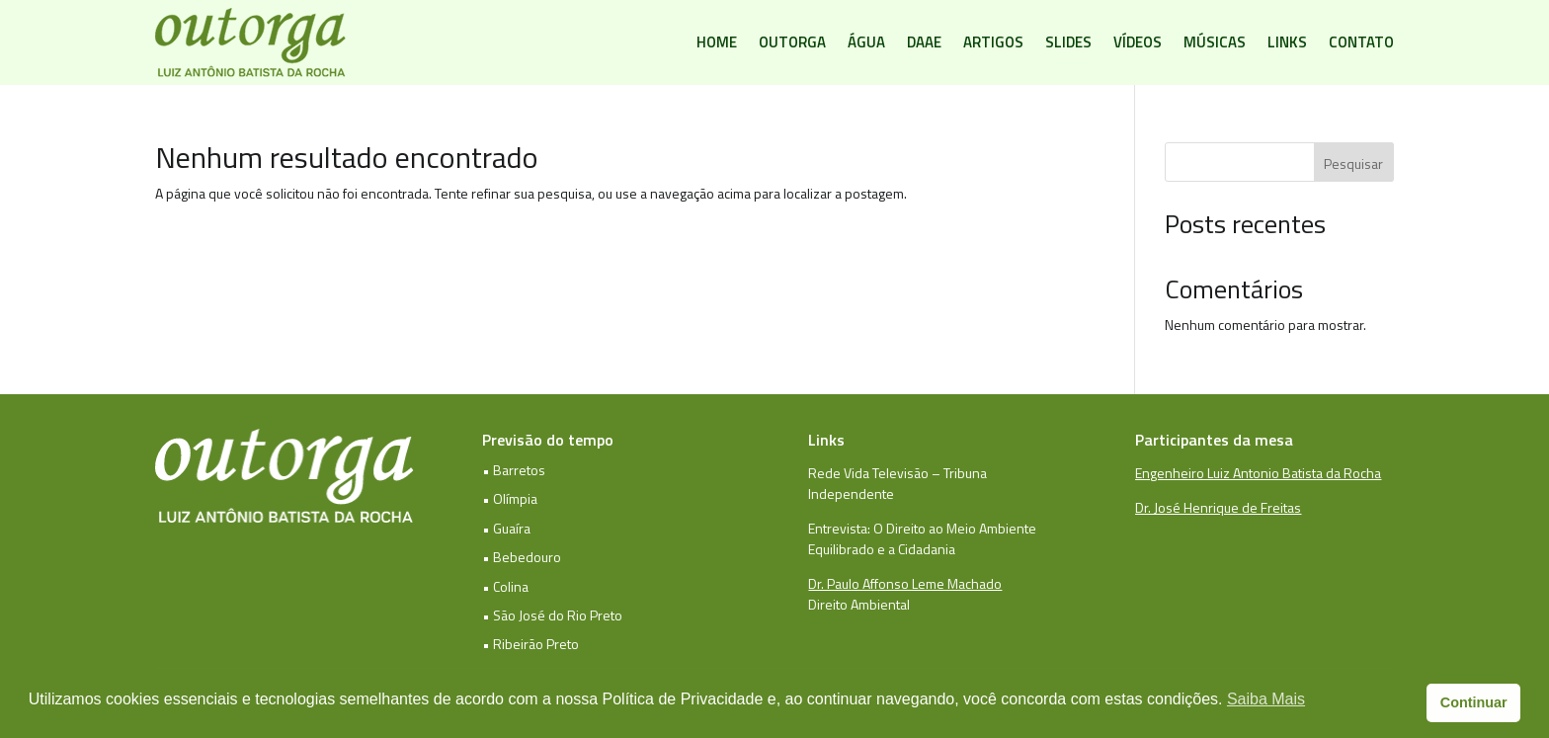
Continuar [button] (1474, 702)
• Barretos (513, 469)
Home (716, 42)
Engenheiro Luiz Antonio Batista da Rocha (1258, 472)
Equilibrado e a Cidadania (881, 548)
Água (866, 42)
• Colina (505, 586)
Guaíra (511, 528)
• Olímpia (509, 498)
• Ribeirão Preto (530, 643)
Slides (1068, 42)
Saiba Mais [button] (1266, 699)
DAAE (924, 42)
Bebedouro (527, 556)
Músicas (1214, 42)
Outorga (792, 42)
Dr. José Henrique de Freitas (1218, 507)
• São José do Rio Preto (552, 615)
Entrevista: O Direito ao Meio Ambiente (922, 528)
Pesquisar (1353, 163)
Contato (1361, 42)
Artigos (993, 42)
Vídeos (1137, 42)
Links (1287, 42)
